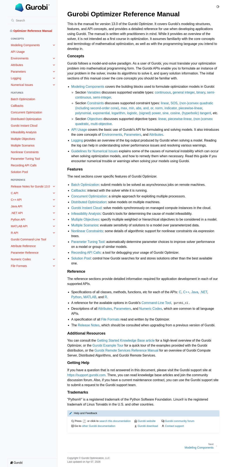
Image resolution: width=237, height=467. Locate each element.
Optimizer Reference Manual (31, 30)
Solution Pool (19, 172)
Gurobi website (147, 421)
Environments (20, 58)
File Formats (19, 266)
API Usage (18, 51)
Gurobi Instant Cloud (24, 125)
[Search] (32, 20)
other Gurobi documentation (98, 425)
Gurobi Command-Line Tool (28, 239)
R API (14, 232)
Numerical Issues (22, 84)
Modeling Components (25, 45)
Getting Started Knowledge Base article (126, 340)
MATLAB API (19, 226)
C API (14, 193)
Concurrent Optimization (26, 112)
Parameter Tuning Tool (25, 158)
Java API (16, 206)
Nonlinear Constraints (25, 152)
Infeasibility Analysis (24, 132)
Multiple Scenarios (23, 145)
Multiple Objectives (23, 138)
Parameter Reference (25, 252)
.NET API (17, 213)
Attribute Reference (23, 246)
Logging (16, 78)
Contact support (174, 425)
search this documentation (115, 421)
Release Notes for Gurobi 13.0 (30, 186)
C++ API (16, 199)
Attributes (17, 65)
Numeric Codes (21, 259)
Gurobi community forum (179, 421)
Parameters (18, 71)
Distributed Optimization (26, 119)
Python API (18, 219)
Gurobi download (148, 425)
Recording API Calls (24, 165)
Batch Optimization (23, 99)
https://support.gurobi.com (86, 375)
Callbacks (17, 105)
